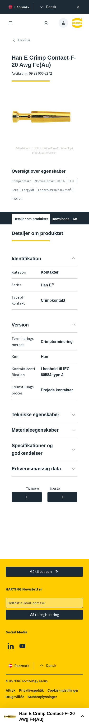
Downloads (61, 219)
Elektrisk (21, 40)
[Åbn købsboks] (44, 716)
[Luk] (78, 7)
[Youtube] (23, 646)
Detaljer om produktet (31, 219)
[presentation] (47, 7)
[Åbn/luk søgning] (46, 23)
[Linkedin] (11, 646)
